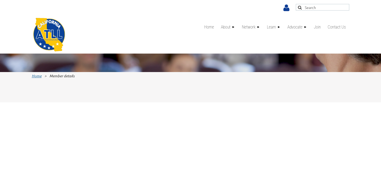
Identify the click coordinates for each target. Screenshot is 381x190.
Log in (286, 8)
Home (37, 75)
